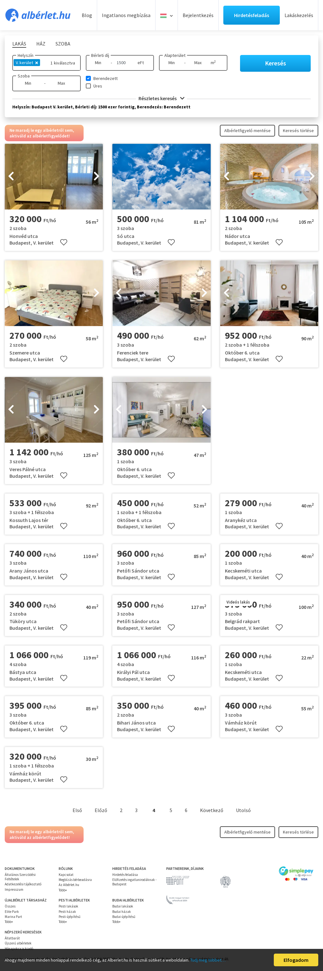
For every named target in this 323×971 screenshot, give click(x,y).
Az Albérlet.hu (69, 885)
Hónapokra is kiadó (19, 948)
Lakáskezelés (299, 15)
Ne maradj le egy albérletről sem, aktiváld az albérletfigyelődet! (41, 133)
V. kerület (27, 62)
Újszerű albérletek (18, 943)
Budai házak (121, 911)
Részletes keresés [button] (161, 98)
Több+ (63, 890)
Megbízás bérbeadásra (75, 879)
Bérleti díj (100, 55)
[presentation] (11, 176)
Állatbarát (12, 938)
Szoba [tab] (63, 43)
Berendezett (105, 78)
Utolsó (243, 810)
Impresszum (14, 889)
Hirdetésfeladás (251, 15)
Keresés (275, 63)
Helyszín (25, 55)
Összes (10, 906)
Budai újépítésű (123, 916)
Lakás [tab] (19, 43)
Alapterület (174, 55)
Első (77, 810)
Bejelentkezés (198, 15)
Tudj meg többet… (208, 960)
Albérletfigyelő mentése (247, 130)
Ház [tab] (40, 43)
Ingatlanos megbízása (126, 15)
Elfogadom (296, 960)
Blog (87, 15)
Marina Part (13, 916)
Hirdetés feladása (125, 874)
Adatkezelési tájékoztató (23, 884)
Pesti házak (67, 911)
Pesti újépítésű (69, 916)
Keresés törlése (298, 130)
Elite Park (12, 911)
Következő (211, 810)
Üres (97, 86)
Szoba (24, 76)
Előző (101, 810)
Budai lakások (122, 906)
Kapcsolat (66, 874)
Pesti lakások (68, 906)
